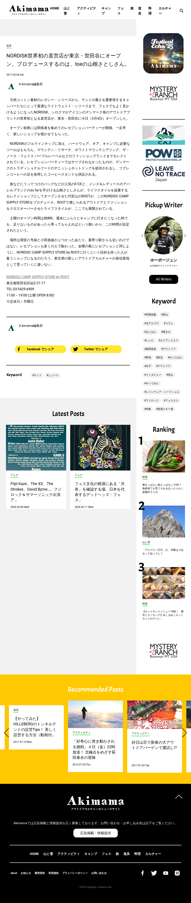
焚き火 (167, 331)
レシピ (150, 340)
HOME (54, 8)
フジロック (152, 400)
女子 (148, 366)
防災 (160, 357)
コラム (169, 323)
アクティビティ (86, 10)
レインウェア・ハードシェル (162, 391)
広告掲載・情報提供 (95, 833)
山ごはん (151, 331)
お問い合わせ (99, 873)
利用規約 (53, 873)
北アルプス (152, 323)
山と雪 (67, 10)
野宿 (148, 357)
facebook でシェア (36, 349)
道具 (139, 10)
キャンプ (106, 10)
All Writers (164, 279)
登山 (165, 314)
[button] (143, 235)
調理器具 (151, 348)
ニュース (53, 375)
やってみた (175, 357)
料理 (150, 10)
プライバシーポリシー (75, 873)
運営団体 (40, 873)
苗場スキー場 (165, 409)
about (14, 873)
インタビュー (153, 374)
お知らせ (26, 873)
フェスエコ (171, 400)
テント (38, 375)
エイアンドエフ (169, 340)
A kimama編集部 (31, 84)
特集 (148, 409)
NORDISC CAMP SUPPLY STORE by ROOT (37, 277)
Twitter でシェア (90, 349)
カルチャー (165, 10)
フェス (120, 10)
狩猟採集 (151, 314)
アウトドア (169, 348)
